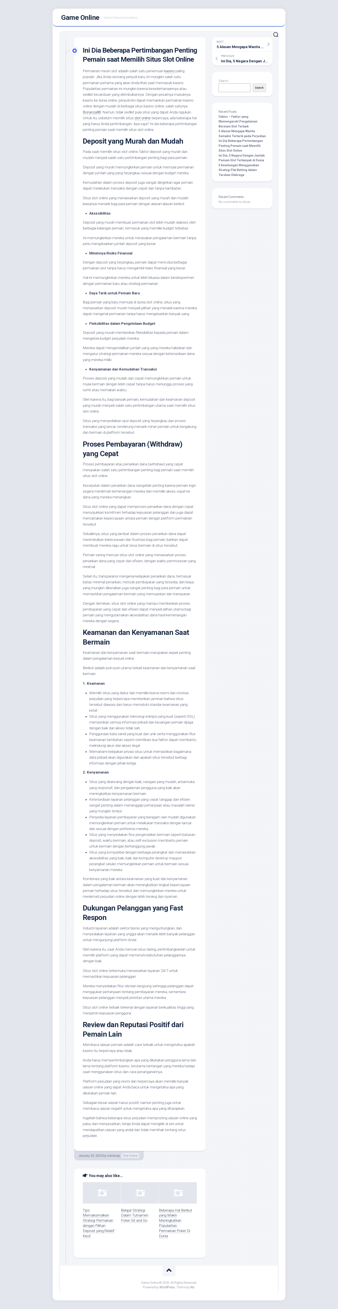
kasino (169, 71)
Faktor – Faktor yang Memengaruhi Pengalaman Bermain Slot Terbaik (238, 121)
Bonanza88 (92, 112)
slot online (143, 118)
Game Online (80, 17)
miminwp (113, 1156)
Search (223, 81)
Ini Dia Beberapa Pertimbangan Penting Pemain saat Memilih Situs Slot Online (241, 145)
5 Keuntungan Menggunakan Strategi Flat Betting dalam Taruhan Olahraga (239, 170)
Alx (192, 1287)
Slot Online (130, 1155)
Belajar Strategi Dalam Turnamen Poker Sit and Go (134, 1215)
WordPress (167, 1287)
